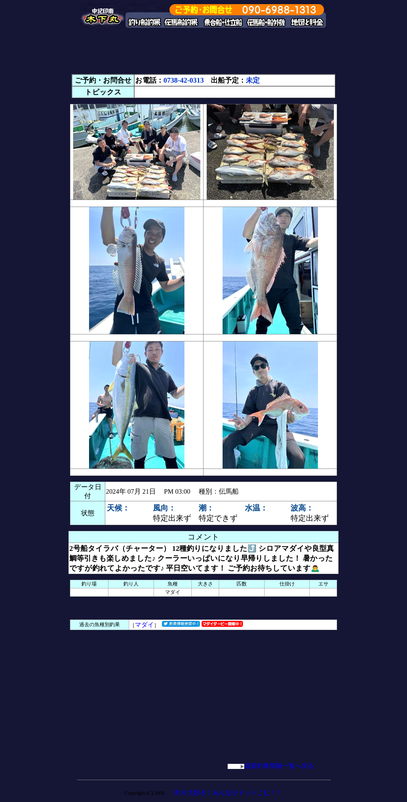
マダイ (144, 624)
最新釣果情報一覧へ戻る (271, 765)
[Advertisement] (203, 54)
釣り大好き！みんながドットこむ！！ (229, 792)
